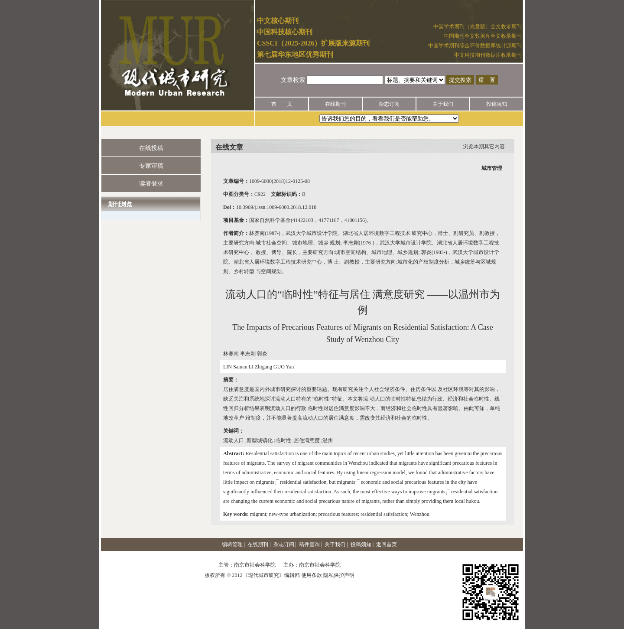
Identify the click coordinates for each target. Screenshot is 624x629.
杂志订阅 (389, 104)
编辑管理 (232, 544)
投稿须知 (496, 104)
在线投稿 (151, 148)
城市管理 (491, 168)
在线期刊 (335, 104)
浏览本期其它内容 (484, 146)
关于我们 (442, 104)
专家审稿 (151, 166)
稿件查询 (309, 544)
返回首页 (386, 544)
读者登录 (151, 183)
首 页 (281, 104)
